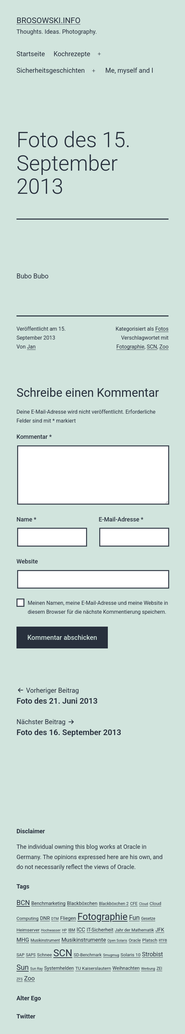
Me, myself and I (129, 70)
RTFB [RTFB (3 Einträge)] (163, 940)
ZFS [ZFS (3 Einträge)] (19, 979)
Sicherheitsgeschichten (50, 70)
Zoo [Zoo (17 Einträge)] (29, 978)
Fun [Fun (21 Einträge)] (134, 918)
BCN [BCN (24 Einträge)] (23, 903)
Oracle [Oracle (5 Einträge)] (135, 940)
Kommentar (34, 436)
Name (26, 519)
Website (27, 561)
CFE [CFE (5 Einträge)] (134, 903)
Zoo (164, 347)
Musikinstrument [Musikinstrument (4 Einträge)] (45, 940)
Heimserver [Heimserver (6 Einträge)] (28, 929)
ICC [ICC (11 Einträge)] (81, 930)
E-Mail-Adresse (121, 519)
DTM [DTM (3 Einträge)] (55, 919)
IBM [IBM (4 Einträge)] (71, 930)
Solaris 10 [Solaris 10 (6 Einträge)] (131, 954)
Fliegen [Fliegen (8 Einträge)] (68, 918)
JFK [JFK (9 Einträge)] (159, 930)
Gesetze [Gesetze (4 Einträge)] (148, 918)
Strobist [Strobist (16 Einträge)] (152, 954)
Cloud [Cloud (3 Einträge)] (143, 904)
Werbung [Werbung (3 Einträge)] (148, 969)
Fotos (162, 329)
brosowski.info (48, 20)
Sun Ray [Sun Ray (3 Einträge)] (36, 969)
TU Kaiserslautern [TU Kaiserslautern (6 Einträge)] (93, 968)
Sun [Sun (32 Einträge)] (22, 967)
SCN (152, 347)
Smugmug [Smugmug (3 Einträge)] (111, 955)
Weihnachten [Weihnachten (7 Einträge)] (126, 968)
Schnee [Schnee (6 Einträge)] (44, 954)
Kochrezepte (71, 54)
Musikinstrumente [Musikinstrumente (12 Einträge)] (83, 939)
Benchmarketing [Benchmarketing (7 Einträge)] (48, 903)
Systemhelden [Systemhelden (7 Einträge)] (59, 968)
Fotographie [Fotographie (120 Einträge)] (102, 916)
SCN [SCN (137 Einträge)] (62, 953)
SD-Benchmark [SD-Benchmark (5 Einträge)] (88, 954)
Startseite (30, 54)
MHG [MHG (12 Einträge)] (22, 939)
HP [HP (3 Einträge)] (64, 930)
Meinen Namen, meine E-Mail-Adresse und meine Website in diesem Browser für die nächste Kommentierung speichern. (98, 607)
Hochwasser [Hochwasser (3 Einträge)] (50, 930)
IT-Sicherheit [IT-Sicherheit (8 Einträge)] (100, 930)
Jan (31, 347)
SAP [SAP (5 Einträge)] (20, 954)
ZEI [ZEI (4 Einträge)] (159, 968)
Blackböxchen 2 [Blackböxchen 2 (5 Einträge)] (114, 903)
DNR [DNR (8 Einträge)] (45, 918)
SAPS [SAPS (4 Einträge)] (31, 955)
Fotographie (130, 347)
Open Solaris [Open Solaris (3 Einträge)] (117, 940)
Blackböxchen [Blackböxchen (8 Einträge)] (82, 903)
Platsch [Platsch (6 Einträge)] (149, 940)
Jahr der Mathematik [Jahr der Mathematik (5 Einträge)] (134, 930)
